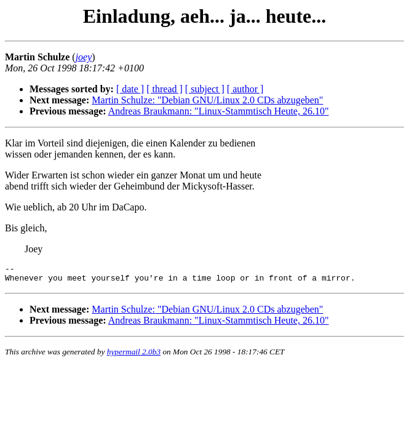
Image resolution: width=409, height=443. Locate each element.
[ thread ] (164, 89)
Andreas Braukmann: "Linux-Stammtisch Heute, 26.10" (218, 111)
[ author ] (245, 89)
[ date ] (130, 89)
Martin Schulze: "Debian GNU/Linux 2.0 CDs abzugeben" (207, 100)
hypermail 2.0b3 (134, 355)
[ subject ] (204, 89)
